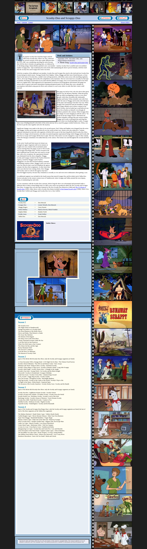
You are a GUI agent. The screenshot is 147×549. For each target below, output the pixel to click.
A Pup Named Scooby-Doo (68, 189)
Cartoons (24, 22)
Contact (30, 22)
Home (19, 22)
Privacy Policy (125, 22)
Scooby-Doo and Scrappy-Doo (79, 62)
